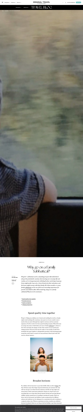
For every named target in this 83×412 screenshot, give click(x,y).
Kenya (56, 385)
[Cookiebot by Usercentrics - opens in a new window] (7, 410)
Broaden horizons (26, 300)
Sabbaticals (41, 262)
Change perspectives (27, 304)
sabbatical (51, 325)
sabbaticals (28, 287)
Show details (17, 409)
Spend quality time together (29, 298)
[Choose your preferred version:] (62, 2)
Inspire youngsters (26, 302)
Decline (73, 405)
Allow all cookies (73, 401)
